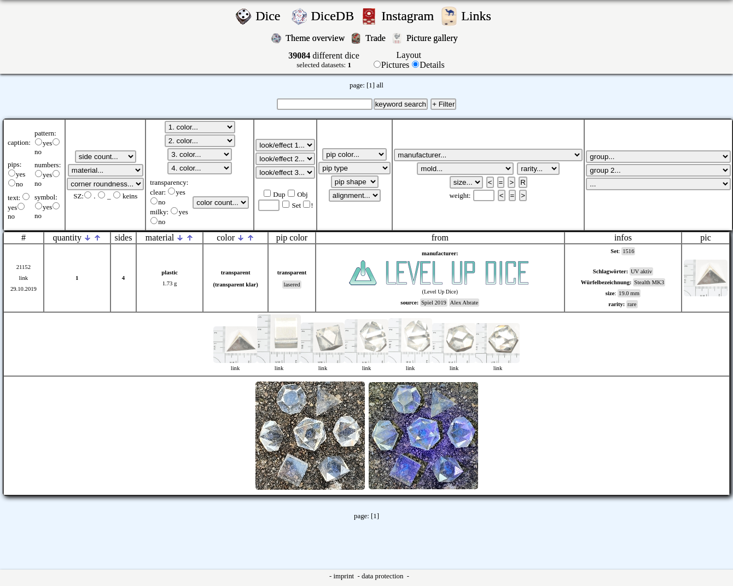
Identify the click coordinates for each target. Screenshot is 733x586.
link (23, 278)
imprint (344, 576)
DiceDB (334, 16)
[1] (370, 85)
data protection (383, 576)
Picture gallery (434, 38)
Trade (376, 38)
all (379, 85)
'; (105, 156)
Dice (271, 16)
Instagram (409, 16)
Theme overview (316, 38)
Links (479, 16)
